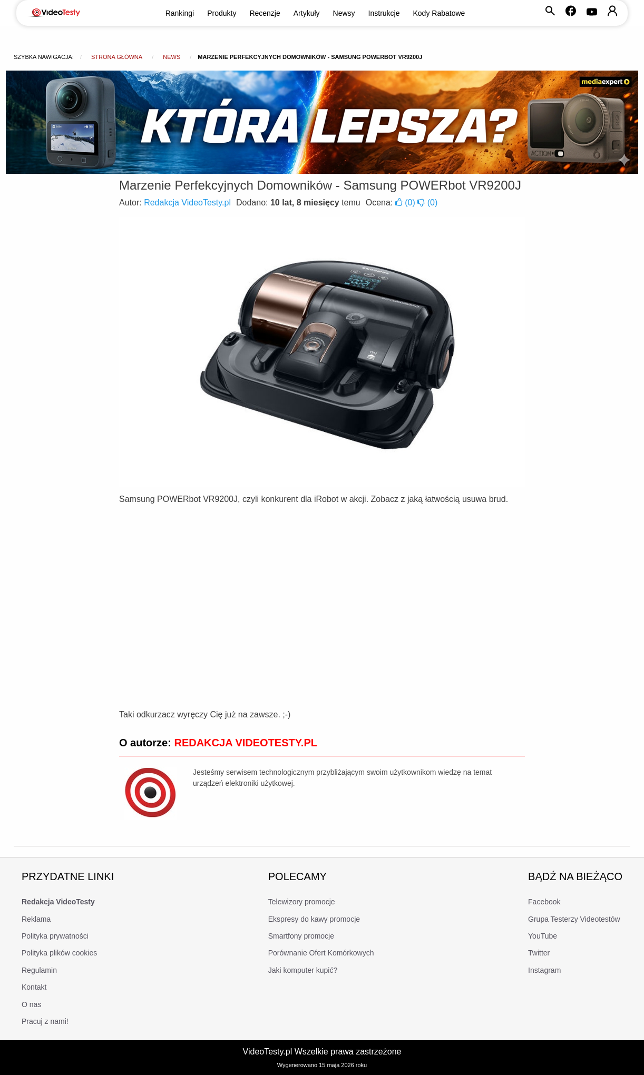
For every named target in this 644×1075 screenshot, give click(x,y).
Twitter (539, 953)
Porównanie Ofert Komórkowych (321, 953)
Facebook (544, 902)
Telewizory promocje (301, 902)
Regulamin (39, 970)
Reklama (36, 919)
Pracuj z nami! (45, 1021)
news (171, 57)
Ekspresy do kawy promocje (314, 919)
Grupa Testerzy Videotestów (574, 919)
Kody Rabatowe (439, 13)
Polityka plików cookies (59, 953)
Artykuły (307, 13)
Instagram (544, 970)
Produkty (221, 13)
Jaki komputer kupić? (303, 970)
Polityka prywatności (55, 936)
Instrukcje (384, 13)
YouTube (542, 936)
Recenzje (264, 13)
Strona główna (116, 57)
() (406, 202)
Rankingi (179, 13)
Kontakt (34, 987)
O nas (31, 1004)
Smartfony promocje (301, 936)
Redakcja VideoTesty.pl (187, 202)
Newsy (344, 13)
